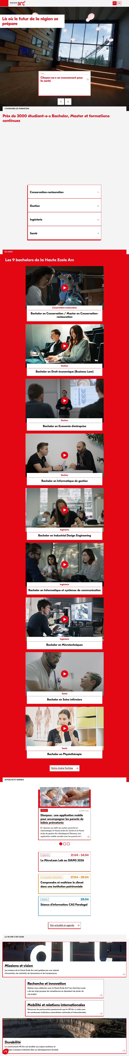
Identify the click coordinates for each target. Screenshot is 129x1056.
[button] (4, 3)
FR (115, 3)
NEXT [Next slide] (68, 101)
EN (119, 3)
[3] (68, 843)
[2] (64, 843)
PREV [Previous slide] (61, 101)
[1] (60, 843)
